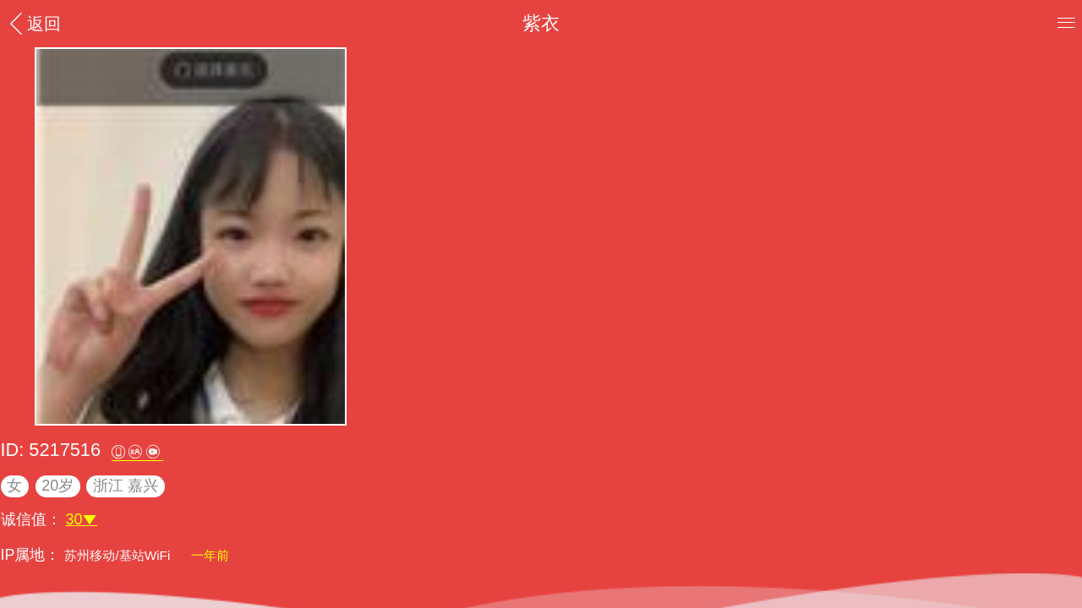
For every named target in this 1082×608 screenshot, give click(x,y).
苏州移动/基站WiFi (118, 555)
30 (82, 519)
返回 (33, 23)
